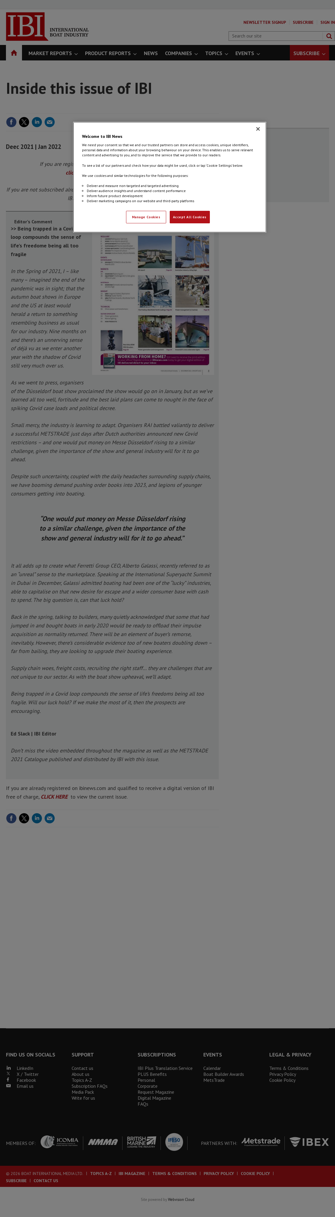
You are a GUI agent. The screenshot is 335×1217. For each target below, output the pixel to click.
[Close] (258, 128)
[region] (169, 177)
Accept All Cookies (190, 217)
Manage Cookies (146, 217)
